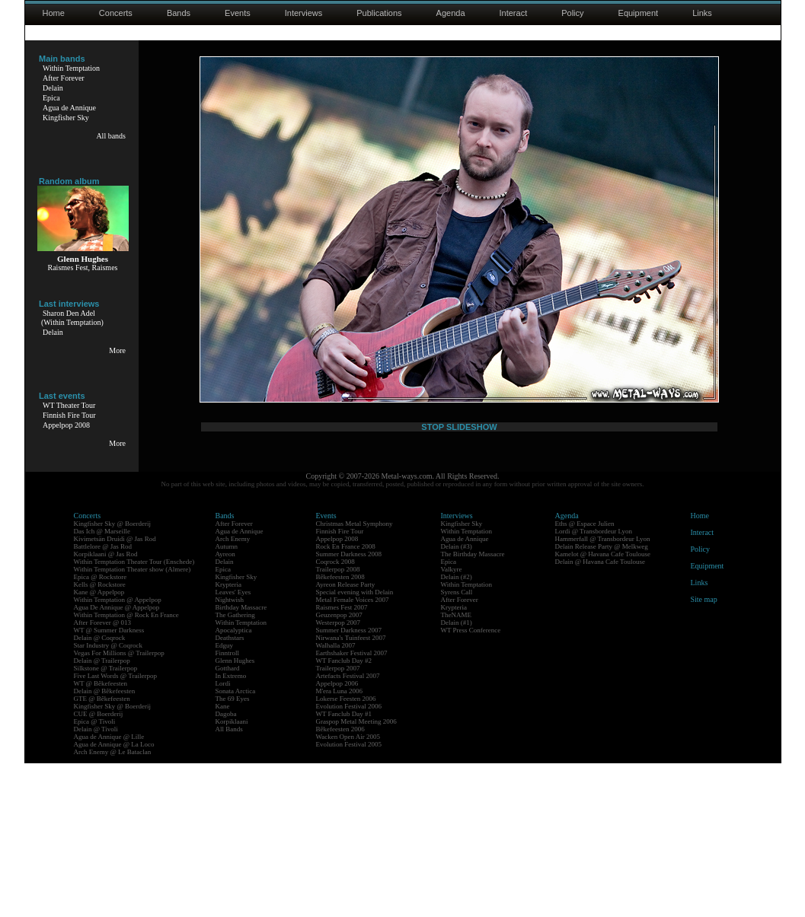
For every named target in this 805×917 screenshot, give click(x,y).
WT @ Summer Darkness (109, 784)
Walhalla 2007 (336, 799)
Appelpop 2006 (337, 837)
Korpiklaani (232, 875)
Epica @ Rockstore (100, 730)
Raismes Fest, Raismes (83, 267)
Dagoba (226, 867)
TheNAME (456, 768)
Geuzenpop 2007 (339, 768)
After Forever (64, 78)
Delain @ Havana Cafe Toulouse (600, 715)
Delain (53, 88)
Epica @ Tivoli (95, 875)
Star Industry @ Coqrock (108, 799)
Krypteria (228, 738)
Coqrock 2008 (335, 715)
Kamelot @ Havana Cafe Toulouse (602, 708)
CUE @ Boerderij (98, 867)
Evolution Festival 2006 (349, 860)
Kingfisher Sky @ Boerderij (113, 677)
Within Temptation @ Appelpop (117, 753)
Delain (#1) (456, 776)
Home (54, 13)
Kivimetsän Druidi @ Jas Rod (115, 692)
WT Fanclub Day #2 (344, 814)
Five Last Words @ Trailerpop (115, 829)
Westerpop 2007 (338, 776)
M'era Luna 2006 (339, 845)
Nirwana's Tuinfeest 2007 (351, 791)
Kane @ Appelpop (99, 746)
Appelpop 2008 (66, 425)
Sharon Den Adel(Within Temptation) (72, 317)
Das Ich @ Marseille (102, 685)
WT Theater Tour (69, 405)
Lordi (223, 837)
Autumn (227, 700)
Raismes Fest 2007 (342, 761)
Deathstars (230, 791)
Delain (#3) (456, 700)
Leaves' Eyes (233, 746)
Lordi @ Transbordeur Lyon (594, 685)
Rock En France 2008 (345, 700)
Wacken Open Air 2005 (348, 890)
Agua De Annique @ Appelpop (117, 761)
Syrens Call (457, 746)
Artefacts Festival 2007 (348, 829)
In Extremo (231, 829)
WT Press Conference (471, 784)
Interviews (304, 13)
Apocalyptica (234, 784)
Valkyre (451, 723)
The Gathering (235, 768)
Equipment (638, 13)
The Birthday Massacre (473, 708)
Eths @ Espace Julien (585, 677)
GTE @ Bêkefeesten (102, 852)
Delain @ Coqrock (100, 791)
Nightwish (230, 753)
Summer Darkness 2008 (349, 708)
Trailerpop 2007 (338, 822)
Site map (704, 753)
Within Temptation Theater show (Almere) (132, 723)
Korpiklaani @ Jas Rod (106, 708)
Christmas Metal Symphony (354, 677)
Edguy (225, 799)
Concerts (116, 13)
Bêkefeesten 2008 (340, 730)
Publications (378, 13)
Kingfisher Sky (66, 117)
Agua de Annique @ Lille (109, 890)
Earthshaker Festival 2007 (352, 806)
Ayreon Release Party (345, 738)
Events (238, 13)
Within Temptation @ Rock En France (126, 768)
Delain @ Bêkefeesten (105, 845)
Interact (514, 13)
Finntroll (228, 806)
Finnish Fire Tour (69, 415)
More (117, 350)
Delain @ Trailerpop (102, 814)
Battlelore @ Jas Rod (103, 700)
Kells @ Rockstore (100, 738)
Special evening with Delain (355, 746)
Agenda (450, 13)
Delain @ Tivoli (96, 883)
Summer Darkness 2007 (349, 784)
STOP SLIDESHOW (459, 598)
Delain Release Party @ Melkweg (601, 700)
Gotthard (228, 822)
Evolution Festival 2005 (349, 898)
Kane (223, 860)
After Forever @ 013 (103, 776)
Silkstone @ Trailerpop (106, 822)
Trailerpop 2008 (338, 723)
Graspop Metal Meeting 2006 (356, 875)
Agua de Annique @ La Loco (114, 898)
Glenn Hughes (235, 814)
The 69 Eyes (233, 852)
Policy (572, 13)
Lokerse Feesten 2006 (346, 852)
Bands (178, 13)
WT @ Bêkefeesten (101, 837)
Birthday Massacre (241, 761)
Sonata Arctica (236, 845)
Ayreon (225, 708)
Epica (51, 98)
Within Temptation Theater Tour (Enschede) (134, 715)
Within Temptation (71, 68)
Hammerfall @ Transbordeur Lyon (602, 692)
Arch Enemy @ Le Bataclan (113, 905)
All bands (111, 136)
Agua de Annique (69, 107)
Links (702, 13)
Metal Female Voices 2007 (352, 753)
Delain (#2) (456, 730)
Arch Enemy (233, 692)
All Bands (229, 883)
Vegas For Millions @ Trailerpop (119, 806)
